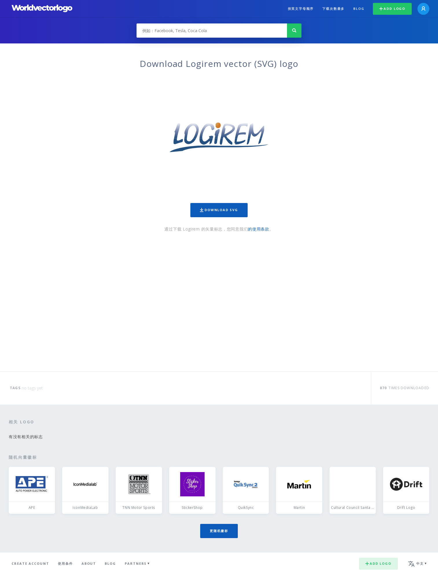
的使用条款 (258, 229)
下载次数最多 (333, 8)
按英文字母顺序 (301, 8)
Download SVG (219, 210)
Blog (358, 8)
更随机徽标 (219, 531)
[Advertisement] (219, 301)
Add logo (392, 8)
